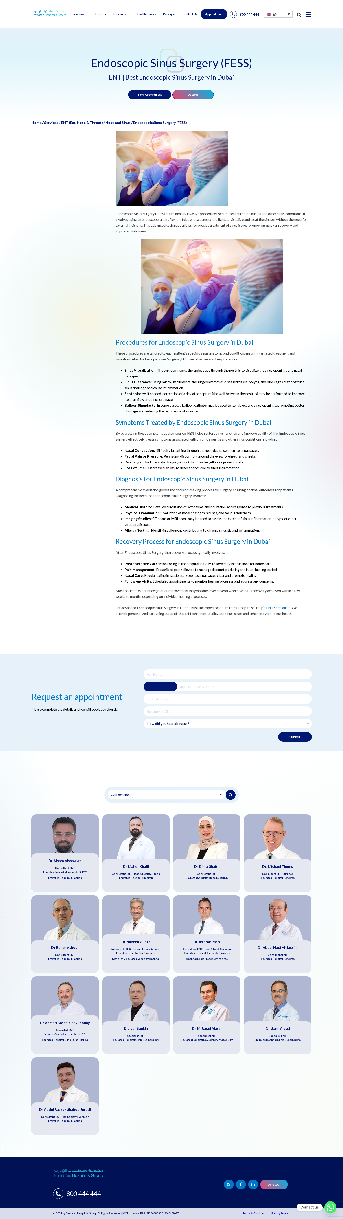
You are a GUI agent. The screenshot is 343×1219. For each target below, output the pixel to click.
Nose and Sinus (118, 122)
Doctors (100, 14)
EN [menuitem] (275, 14)
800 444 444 (244, 14)
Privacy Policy (279, 1213)
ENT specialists (278, 607)
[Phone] (228, 686)
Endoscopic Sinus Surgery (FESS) (160, 122)
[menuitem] (278, 14)
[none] (278, 14)
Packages (169, 14)
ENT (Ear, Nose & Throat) (82, 122)
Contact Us (190, 14)
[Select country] (160, 686)
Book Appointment (150, 94)
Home (36, 122)
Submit (294, 736)
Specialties (79, 14)
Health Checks (146, 14)
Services (51, 122)
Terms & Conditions (255, 1213)
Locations (121, 14)
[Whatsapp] (330, 1207)
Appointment (214, 14)
